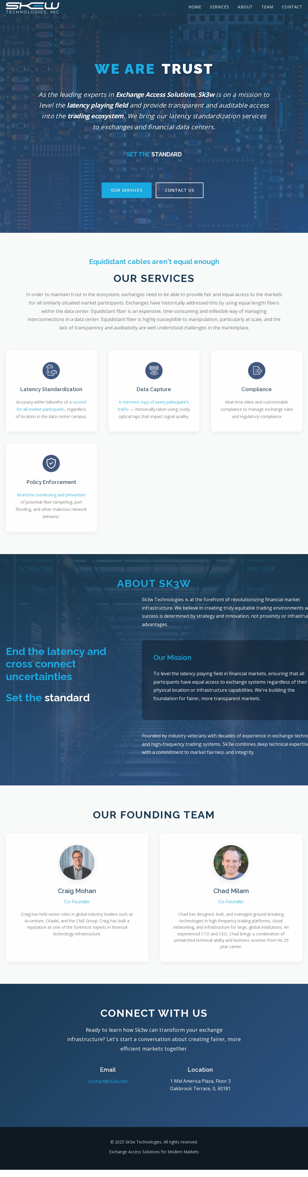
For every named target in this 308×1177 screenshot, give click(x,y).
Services (219, 7)
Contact (292, 7)
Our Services (126, 190)
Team (267, 7)
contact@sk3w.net (107, 1081)
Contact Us (179, 190)
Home (194, 7)
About (245, 7)
